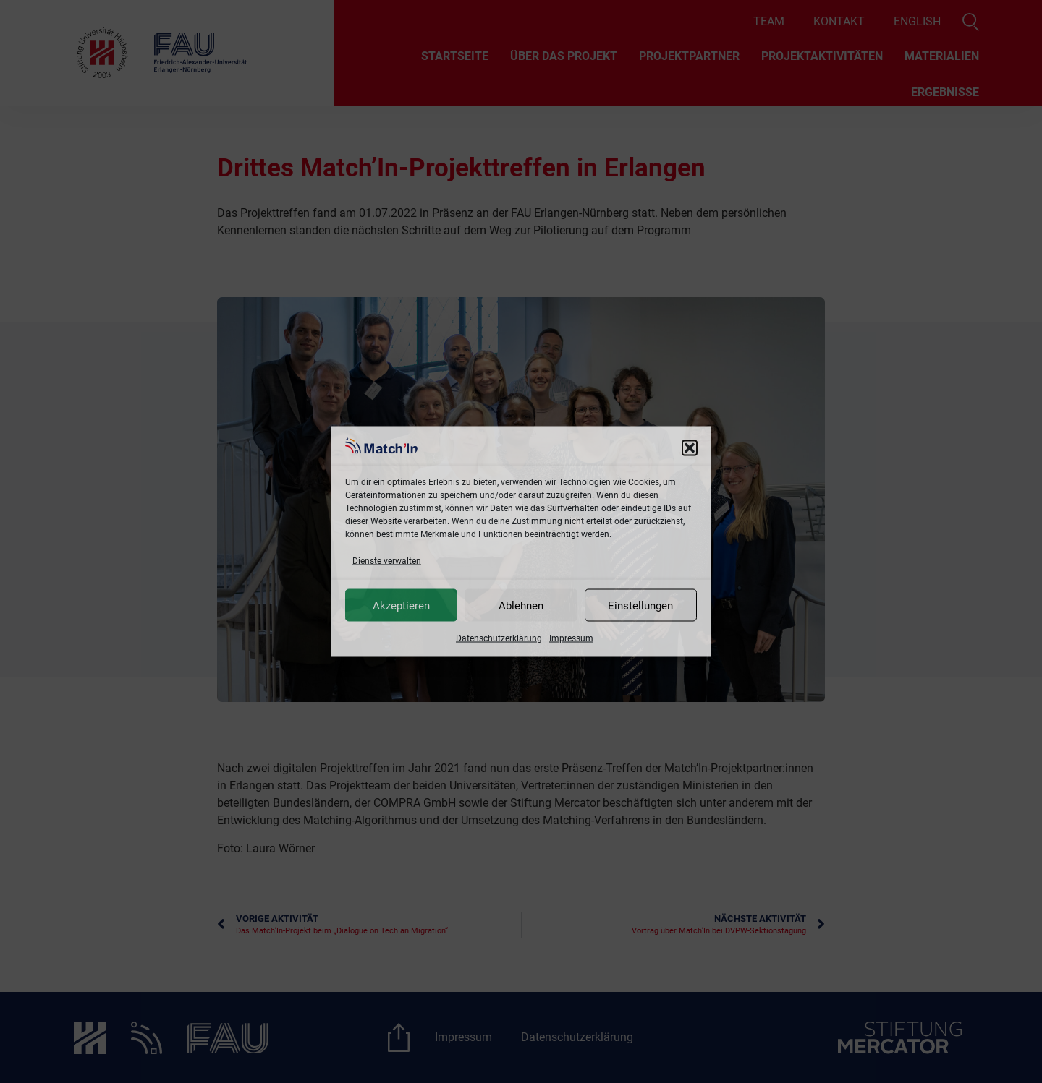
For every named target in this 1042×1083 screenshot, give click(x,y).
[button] (689, 448)
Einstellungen (640, 605)
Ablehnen (521, 605)
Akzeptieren (401, 605)
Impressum (571, 638)
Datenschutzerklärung (499, 638)
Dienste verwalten (386, 561)
